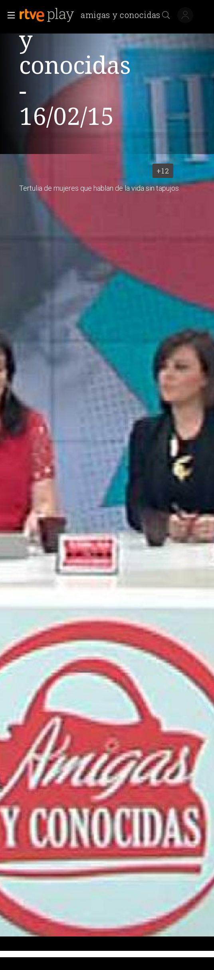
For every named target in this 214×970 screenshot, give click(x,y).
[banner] (93, 15)
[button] (9, 15)
